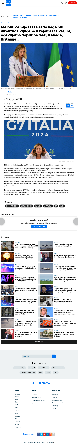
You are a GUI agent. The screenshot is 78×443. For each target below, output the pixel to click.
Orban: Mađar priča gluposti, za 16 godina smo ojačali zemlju (65, 256)
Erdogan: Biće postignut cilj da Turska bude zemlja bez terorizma (26, 334)
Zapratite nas (29, 432)
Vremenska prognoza (38, 400)
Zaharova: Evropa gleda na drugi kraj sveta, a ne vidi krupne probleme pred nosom (64, 312)
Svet (16, 403)
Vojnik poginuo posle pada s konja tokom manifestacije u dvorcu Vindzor (25, 312)
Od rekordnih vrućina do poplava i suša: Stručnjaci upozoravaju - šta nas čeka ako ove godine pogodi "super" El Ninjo (26, 257)
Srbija (48, 372)
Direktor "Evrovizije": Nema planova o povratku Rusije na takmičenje (25, 268)
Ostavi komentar (39, 226)
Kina (40, 372)
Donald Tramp (43, 368)
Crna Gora (18, 425)
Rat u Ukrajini (54, 16)
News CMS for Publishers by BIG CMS (39, 442)
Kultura (17, 408)
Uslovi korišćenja (57, 400)
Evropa (10, 23)
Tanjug (10, 92)
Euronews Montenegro (22, 16)
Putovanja (18, 417)
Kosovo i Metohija (40, 16)
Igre (33, 403)
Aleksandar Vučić (58, 368)
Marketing (55, 406)
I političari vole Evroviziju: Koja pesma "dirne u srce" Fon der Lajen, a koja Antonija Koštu (26, 301)
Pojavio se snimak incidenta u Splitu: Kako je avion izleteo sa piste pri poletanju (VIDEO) (65, 268)
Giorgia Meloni (12, 206)
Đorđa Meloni (26, 206)
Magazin (17, 414)
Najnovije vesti (36, 397)
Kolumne (17, 419)
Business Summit (20, 395)
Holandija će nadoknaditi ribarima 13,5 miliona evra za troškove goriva (64, 301)
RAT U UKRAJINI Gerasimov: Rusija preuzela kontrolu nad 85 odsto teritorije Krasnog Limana (26, 246)
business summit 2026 (28, 372)
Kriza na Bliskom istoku (22, 17)
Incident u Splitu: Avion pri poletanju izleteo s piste (63, 245)
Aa (68, 106)
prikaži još (39, 342)
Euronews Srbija (20, 368)
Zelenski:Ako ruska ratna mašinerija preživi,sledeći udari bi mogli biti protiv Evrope (65, 290)
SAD (61, 206)
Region (56, 242)
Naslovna (3, 23)
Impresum (55, 395)
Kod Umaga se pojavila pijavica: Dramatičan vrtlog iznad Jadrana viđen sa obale (26, 323)
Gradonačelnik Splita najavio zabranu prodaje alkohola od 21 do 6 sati (65, 334)
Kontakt (54, 408)
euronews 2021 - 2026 (38, 440)
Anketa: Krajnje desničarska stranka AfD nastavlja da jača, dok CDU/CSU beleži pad (26, 279)
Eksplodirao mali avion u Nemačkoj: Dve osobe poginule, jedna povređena (65, 323)
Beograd (32, 368)
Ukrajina (47, 206)
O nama (54, 397)
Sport (16, 411)
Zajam (38, 206)
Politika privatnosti (57, 403)
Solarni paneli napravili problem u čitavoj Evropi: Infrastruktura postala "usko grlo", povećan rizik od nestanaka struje (65, 279)
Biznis (16, 406)
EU (56, 206)
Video (17, 422)
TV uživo (34, 395)
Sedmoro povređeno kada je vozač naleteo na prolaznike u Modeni (26, 290)
